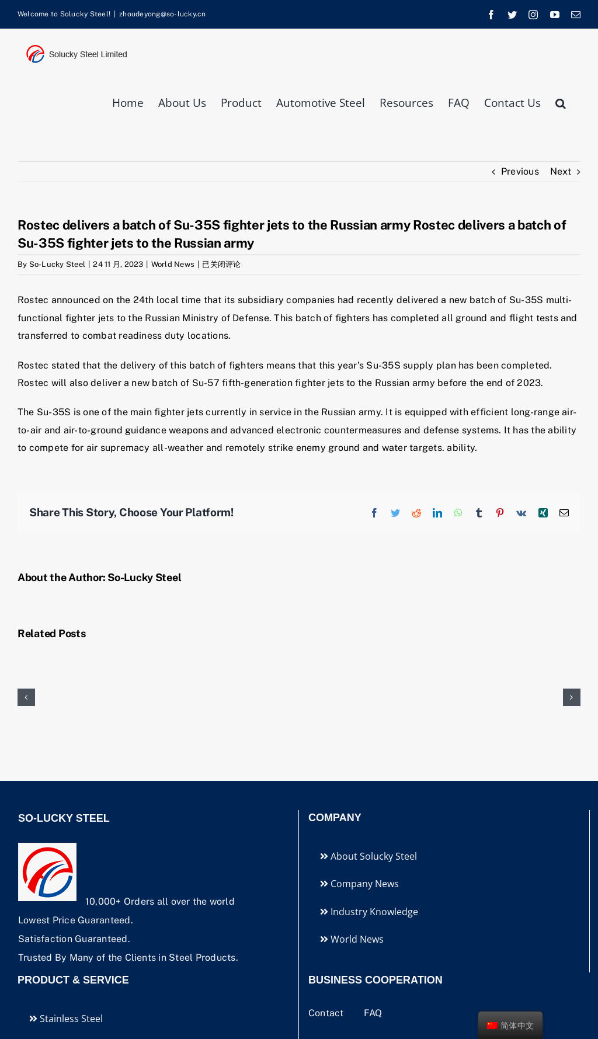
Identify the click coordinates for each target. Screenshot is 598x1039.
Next (560, 171)
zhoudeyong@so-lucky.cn (162, 14)
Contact (327, 1013)
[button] (560, 102)
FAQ (373, 1013)
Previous (520, 171)
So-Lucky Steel (57, 264)
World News (172, 264)
